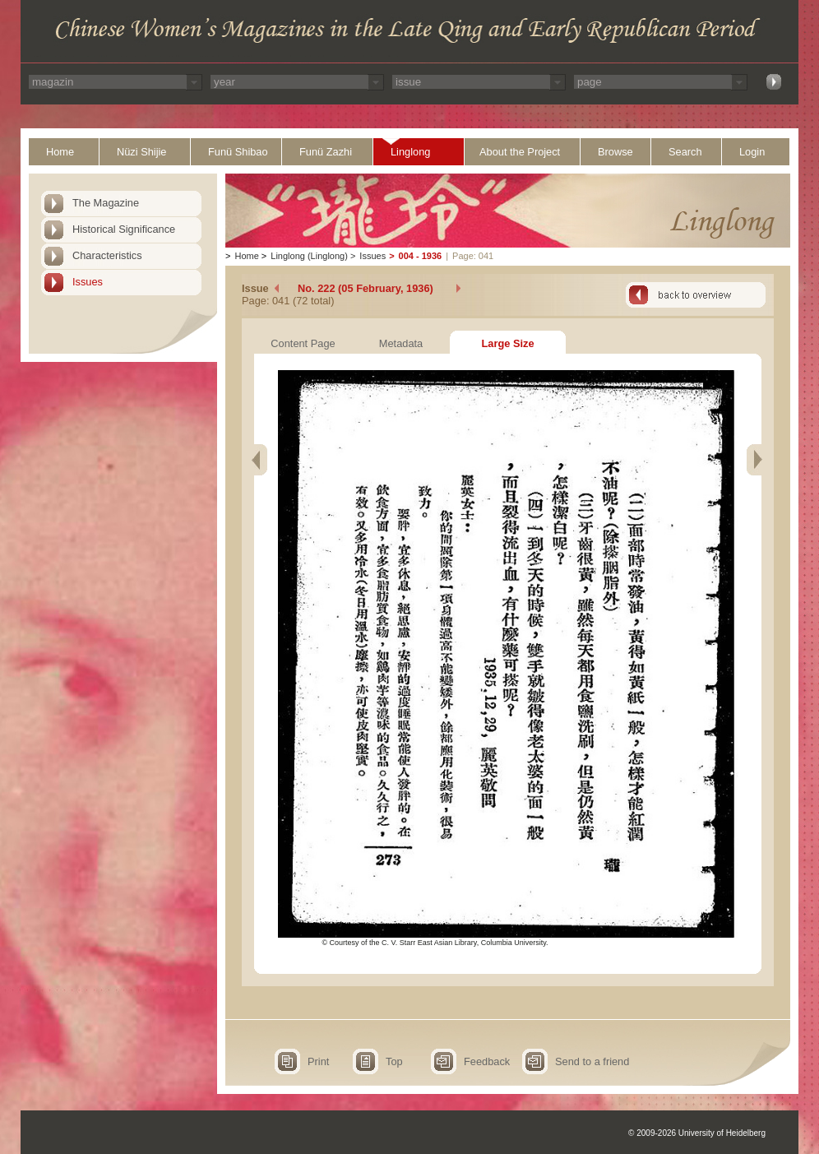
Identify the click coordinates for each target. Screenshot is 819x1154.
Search (685, 152)
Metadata (401, 343)
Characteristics (107, 255)
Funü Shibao (238, 152)
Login (752, 152)
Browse (615, 152)
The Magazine (105, 203)
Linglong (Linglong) (309, 256)
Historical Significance (123, 229)
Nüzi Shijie (141, 152)
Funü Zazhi (325, 152)
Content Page (303, 343)
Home (60, 152)
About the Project (519, 152)
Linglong (410, 152)
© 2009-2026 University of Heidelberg (697, 1133)
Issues (87, 282)
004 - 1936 (420, 256)
